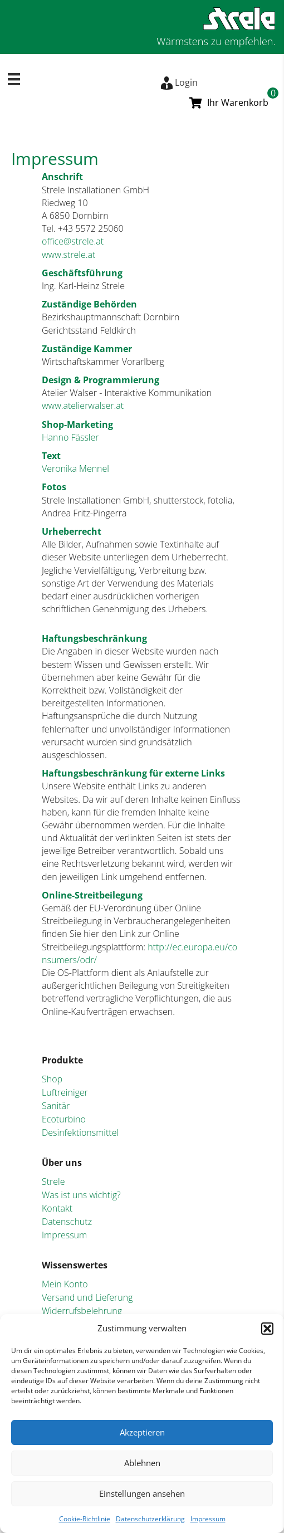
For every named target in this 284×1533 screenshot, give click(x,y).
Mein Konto (65, 1284)
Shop (52, 1079)
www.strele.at (68, 254)
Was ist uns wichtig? (81, 1195)
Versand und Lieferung (87, 1297)
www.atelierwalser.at (83, 405)
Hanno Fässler (70, 437)
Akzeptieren (142, 1432)
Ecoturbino (64, 1119)
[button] (267, 1328)
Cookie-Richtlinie (84, 1519)
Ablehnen (142, 1462)
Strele (53, 1181)
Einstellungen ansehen (142, 1493)
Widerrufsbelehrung (82, 1311)
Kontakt (57, 1208)
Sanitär (56, 1106)
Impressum (208, 1519)
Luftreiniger (65, 1092)
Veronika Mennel (75, 468)
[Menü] (14, 79)
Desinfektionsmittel (80, 1132)
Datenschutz (67, 1221)
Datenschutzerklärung (150, 1519)
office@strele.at (73, 241)
